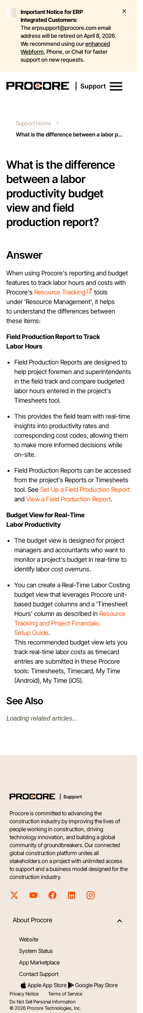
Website (28, 939)
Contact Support (38, 973)
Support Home (33, 123)
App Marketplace (39, 962)
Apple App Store (42, 985)
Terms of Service (65, 994)
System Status (36, 950)
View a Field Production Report (68, 499)
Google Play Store (92, 985)
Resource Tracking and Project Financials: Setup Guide (70, 623)
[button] (116, 86)
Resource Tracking (63, 292)
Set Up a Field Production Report (85, 489)
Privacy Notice (24, 994)
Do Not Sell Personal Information (42, 1002)
